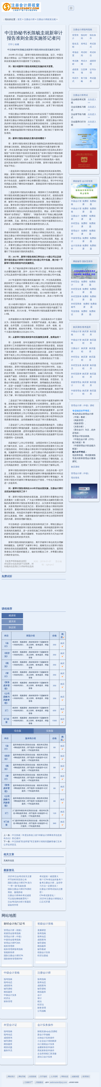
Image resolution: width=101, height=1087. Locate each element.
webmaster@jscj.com (58, 1082)
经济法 (7, 998)
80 (54, 747)
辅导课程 (41, 942)
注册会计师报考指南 (82, 29)
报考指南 (41, 933)
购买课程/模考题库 (82, 327)
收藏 (17, 44)
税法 (39, 1001)
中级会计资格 (12, 972)
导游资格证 (75, 313)
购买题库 (93, 333)
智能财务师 (9, 952)
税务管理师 (9, 946)
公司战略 (41, 1010)
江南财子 (27, 1082)
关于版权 (43, 1076)
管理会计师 (75, 232)
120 (54, 813)
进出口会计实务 (44, 1056)
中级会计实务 (10, 995)
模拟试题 (8, 1047)
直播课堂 (41, 930)
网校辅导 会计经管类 (83, 181)
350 (54, 644)
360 (54, 823)
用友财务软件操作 (45, 1050)
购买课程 (85, 333)
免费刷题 (93, 203)
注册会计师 (29, 19)
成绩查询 (41, 939)
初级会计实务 (43, 952)
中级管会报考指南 (12, 939)
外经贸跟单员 (76, 298)
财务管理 (8, 1001)
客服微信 (39, 1082)
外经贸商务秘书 (76, 305)
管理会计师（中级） (13, 936)
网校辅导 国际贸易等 (83, 261)
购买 (62, 644)
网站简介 (11, 1076)
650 (54, 710)
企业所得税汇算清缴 (46, 1053)
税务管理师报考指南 (13, 949)
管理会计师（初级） (13, 930)
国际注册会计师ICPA (13, 955)
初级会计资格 (45, 923)
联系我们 (86, 1076)
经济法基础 (42, 955)
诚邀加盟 (75, 1076)
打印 (10, 44)
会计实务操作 (45, 1025)
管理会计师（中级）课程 (82, 405)
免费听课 (85, 203)
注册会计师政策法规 (46, 19)
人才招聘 (54, 1076)
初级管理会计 (76, 384)
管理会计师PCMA (12, 942)
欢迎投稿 (32, 1076)
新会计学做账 (43, 1034)
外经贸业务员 (76, 290)
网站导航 (21, 1076)
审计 (39, 998)
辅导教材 (41, 949)
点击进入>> (92, 101)
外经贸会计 (75, 225)
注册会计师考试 (80, 95)
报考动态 (41, 936)
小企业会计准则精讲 (46, 1040)
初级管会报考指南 (12, 933)
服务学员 (8, 1050)
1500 (54, 720)
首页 (19, 19)
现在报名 (75, 477)
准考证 (84, 43)
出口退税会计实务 (45, 1044)
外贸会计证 (10, 1025)
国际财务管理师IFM (13, 958)
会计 (39, 995)
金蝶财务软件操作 (45, 1047)
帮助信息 (64, 1076)
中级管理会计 (76, 240)
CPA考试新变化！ (47, 895)
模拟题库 (41, 946)
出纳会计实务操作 (45, 1037)
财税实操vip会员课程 (47, 1031)
